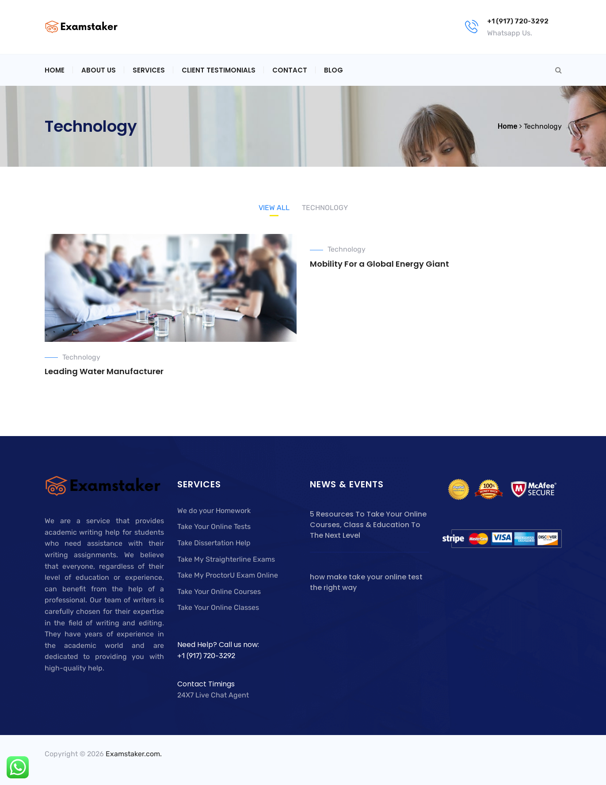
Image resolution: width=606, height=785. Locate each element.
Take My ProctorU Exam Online (227, 575)
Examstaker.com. (134, 754)
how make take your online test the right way (366, 582)
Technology (81, 357)
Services (149, 70)
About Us (98, 70)
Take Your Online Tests (214, 526)
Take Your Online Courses (219, 591)
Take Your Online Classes (218, 607)
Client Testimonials (218, 70)
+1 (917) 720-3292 (518, 21)
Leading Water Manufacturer (104, 371)
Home (55, 70)
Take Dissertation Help (214, 543)
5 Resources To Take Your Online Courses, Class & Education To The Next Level (368, 524)
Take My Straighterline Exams (226, 559)
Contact (289, 70)
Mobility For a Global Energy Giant (379, 263)
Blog (333, 70)
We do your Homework (214, 510)
